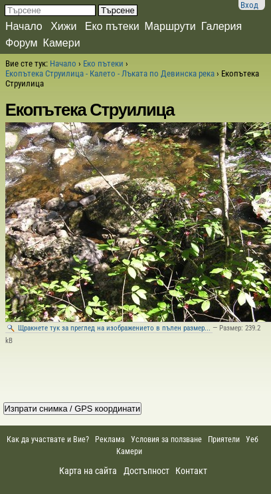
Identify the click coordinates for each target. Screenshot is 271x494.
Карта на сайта (88, 470)
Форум (21, 43)
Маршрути (170, 26)
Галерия (221, 26)
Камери (61, 43)
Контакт (191, 470)
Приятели (224, 439)
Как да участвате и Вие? (48, 439)
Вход (249, 5)
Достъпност (146, 470)
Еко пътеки (112, 26)
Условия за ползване (166, 439)
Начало (24, 26)
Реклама (110, 439)
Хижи (63, 26)
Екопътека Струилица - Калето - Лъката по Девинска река (110, 73)
